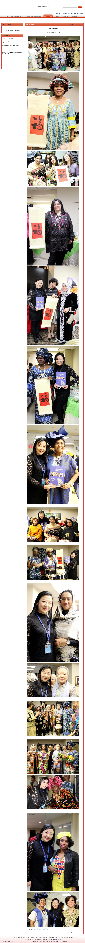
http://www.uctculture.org (55, 939)
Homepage (64, 13)
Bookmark (70, 13)
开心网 (44, 929)
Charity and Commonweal (14, 30)
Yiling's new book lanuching (75, 932)
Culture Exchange (12, 28)
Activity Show (78, 24)
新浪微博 (37, 929)
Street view (15, 45)
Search (80, 6)
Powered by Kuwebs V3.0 (8, 941)
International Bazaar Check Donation (42, 932)
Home (71, 24)
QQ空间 (33, 929)
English (81, 13)
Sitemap (58, 13)
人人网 (41, 929)
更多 (47, 929)
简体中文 (76, 13)
